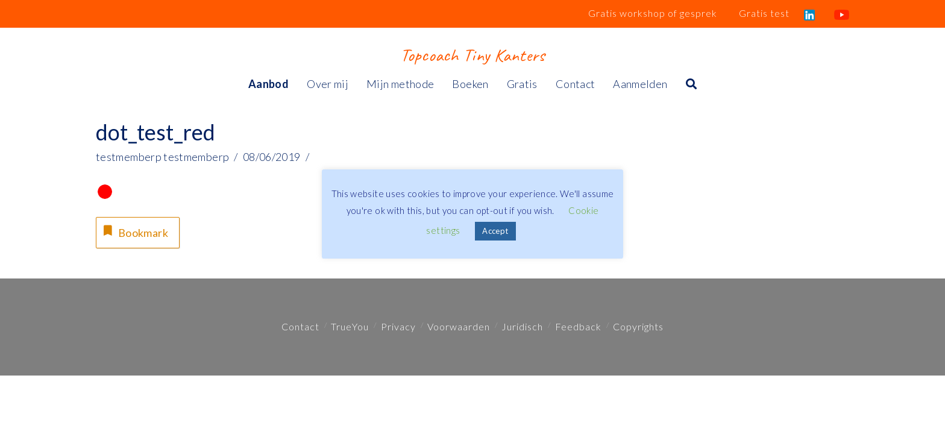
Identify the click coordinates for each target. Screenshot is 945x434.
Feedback (578, 326)
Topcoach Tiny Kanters (472, 55)
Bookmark (134, 231)
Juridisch (522, 326)
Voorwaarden (458, 326)
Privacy (398, 326)
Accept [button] (495, 231)
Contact (300, 326)
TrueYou (350, 326)
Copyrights (638, 326)
